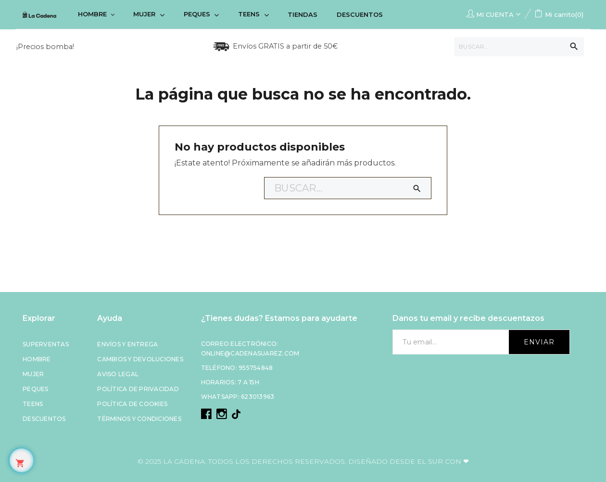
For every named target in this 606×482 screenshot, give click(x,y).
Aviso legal (118, 374)
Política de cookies (132, 403)
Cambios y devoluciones (140, 359)
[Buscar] (519, 46)
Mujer (33, 374)
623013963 (257, 396)
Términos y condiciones (139, 418)
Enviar (539, 342)
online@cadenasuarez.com (250, 353)
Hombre (37, 359)
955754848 (256, 367)
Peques (36, 389)
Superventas (46, 344)
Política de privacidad (138, 389)
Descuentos (44, 418)
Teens (33, 403)
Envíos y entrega (127, 344)
